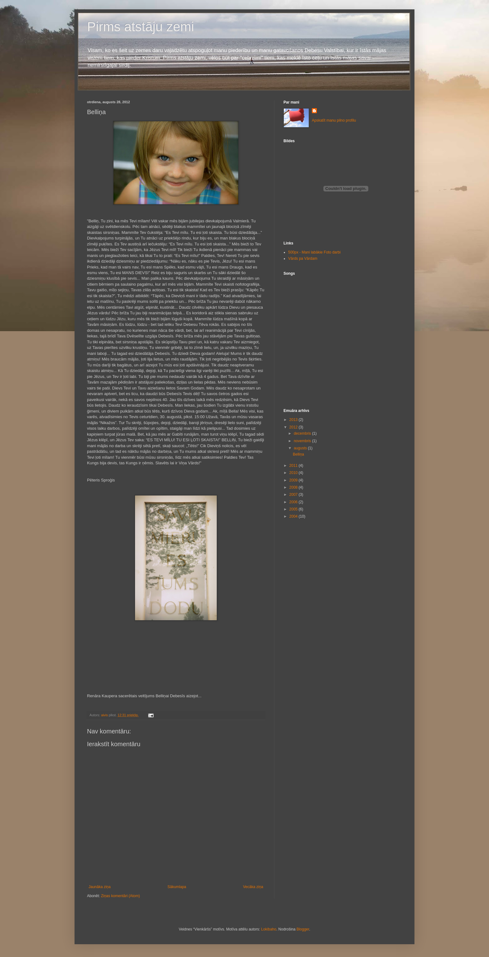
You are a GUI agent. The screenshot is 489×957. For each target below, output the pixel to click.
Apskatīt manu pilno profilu (334, 120)
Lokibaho (268, 929)
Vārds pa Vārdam (302, 258)
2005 (294, 509)
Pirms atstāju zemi (140, 26)
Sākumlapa (176, 887)
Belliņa (298, 454)
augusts (301, 448)
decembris (303, 433)
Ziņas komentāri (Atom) (120, 896)
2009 (294, 480)
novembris (303, 441)
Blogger (303, 929)
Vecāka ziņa (253, 887)
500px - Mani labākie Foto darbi (314, 252)
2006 (294, 502)
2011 (294, 465)
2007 (294, 494)
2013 (294, 420)
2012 (294, 427)
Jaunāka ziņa (100, 887)
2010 (294, 473)
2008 (294, 487)
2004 (294, 516)
